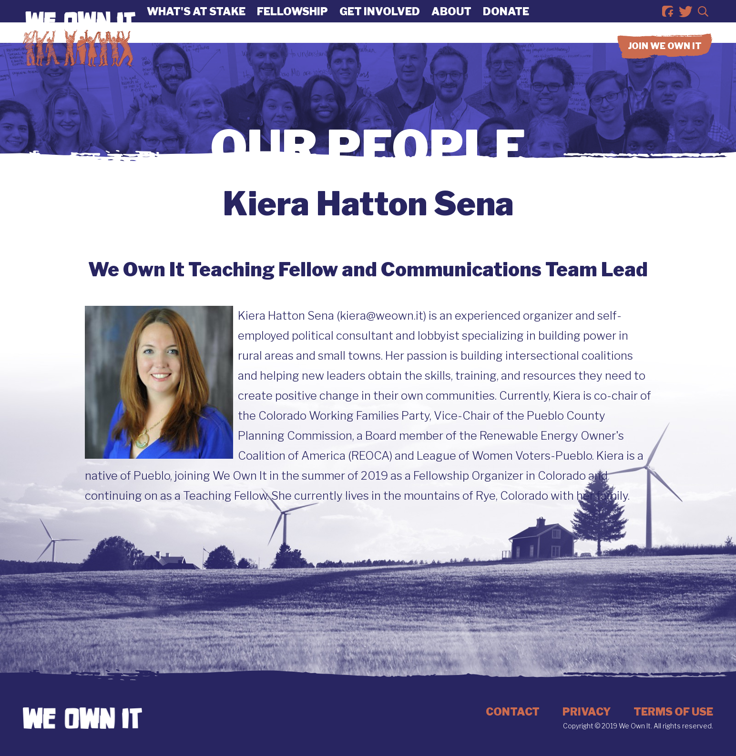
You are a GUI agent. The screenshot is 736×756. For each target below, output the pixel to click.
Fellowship (292, 21)
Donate (506, 21)
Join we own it (665, 66)
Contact (513, 712)
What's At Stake (196, 21)
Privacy (586, 712)
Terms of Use (673, 712)
